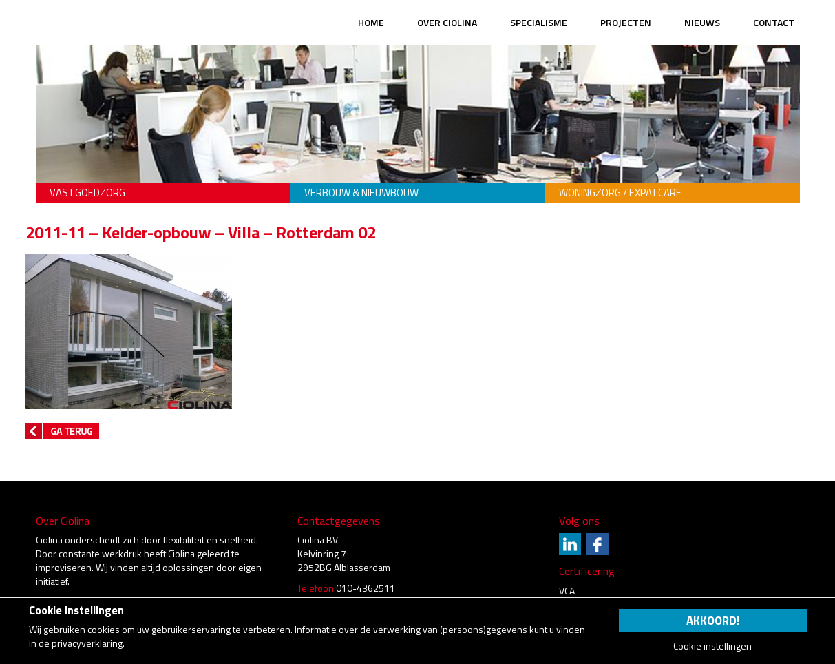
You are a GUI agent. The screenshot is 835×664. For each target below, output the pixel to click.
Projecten (625, 22)
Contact (773, 22)
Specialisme (538, 22)
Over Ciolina (447, 22)
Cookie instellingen (712, 646)
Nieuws (702, 22)
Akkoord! (712, 621)
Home (371, 22)
